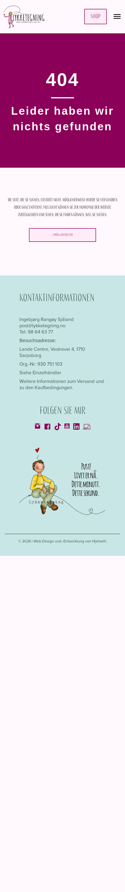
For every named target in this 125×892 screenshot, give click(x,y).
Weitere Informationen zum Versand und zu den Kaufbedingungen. (61, 384)
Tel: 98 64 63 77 (36, 331)
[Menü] (117, 16)
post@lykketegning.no (42, 325)
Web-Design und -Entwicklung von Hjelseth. (70, 541)
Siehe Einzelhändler (40, 372)
